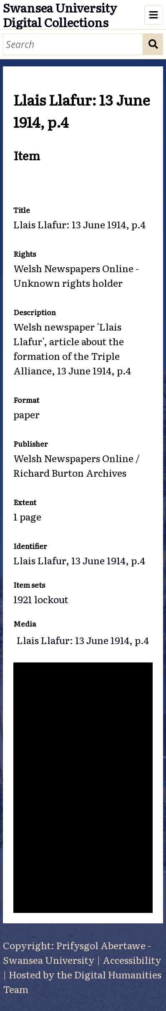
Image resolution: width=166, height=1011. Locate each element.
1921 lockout (40, 599)
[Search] (73, 44)
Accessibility (132, 960)
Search (153, 44)
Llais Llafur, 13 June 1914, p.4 (79, 560)
